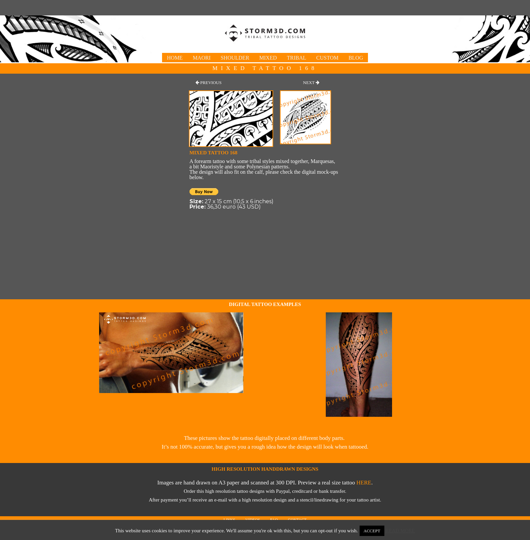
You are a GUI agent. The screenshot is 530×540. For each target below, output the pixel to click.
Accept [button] (372, 530)
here (364, 482)
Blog (356, 58)
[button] (208, 82)
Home (175, 58)
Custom (327, 58)
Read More (400, 530)
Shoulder (235, 58)
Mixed (268, 58)
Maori (202, 58)
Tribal (296, 58)
